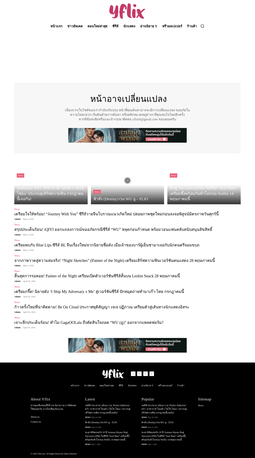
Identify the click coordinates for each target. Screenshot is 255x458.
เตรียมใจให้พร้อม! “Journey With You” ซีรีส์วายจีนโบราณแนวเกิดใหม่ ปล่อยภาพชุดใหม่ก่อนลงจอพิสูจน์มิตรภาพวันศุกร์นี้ (114, 214)
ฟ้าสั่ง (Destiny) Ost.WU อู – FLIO (101, 422)
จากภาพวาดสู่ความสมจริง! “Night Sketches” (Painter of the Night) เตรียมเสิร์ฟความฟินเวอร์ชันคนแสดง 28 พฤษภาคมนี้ (112, 260)
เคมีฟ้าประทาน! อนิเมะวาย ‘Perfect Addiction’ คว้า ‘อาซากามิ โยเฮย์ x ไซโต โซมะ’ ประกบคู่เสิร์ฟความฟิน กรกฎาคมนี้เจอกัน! (107, 409)
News (20, 175)
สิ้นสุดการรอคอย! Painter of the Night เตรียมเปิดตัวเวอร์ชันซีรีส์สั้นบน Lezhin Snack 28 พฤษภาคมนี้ (95, 276)
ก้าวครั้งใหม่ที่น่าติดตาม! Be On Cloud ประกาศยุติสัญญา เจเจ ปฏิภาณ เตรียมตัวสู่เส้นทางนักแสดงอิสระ (100, 307)
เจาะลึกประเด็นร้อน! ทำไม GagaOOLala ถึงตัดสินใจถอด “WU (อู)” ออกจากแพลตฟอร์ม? (87, 322)
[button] (202, 26)
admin (17, 219)
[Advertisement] (127, 55)
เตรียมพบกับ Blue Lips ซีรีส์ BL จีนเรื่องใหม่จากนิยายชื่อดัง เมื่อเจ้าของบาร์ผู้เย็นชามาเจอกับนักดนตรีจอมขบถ (105, 245)
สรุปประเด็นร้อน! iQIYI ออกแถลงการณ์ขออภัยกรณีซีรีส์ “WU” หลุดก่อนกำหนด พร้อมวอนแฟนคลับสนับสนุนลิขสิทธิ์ (111, 230)
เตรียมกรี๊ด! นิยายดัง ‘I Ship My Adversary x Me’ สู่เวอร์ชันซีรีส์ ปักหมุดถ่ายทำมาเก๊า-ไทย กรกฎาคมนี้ (98, 291)
